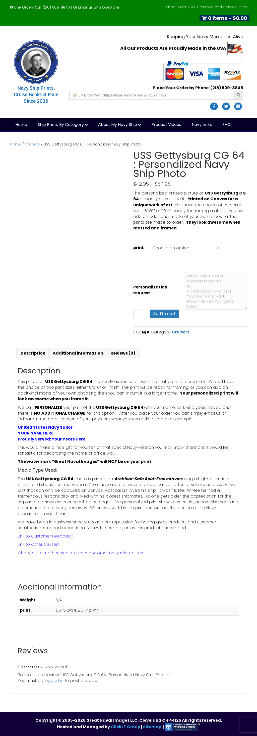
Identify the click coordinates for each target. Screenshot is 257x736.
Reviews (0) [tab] (122, 353)
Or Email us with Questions (96, 7)
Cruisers (32, 144)
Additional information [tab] (78, 353)
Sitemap (152, 727)
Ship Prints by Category (61, 124)
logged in (53, 680)
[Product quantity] (139, 314)
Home (21, 124)
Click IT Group (126, 727)
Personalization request (150, 290)
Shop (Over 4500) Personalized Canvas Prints (206, 7)
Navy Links (202, 124)
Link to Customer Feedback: (45, 536)
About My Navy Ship (117, 124)
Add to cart (164, 314)
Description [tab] (33, 353)
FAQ (226, 124)
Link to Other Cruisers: (39, 544)
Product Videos (166, 124)
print (138, 248)
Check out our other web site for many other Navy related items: (82, 553)
